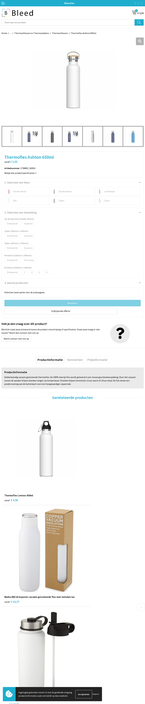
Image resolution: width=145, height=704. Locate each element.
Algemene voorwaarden (85, 666)
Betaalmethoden (9, 675)
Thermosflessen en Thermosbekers (31, 33)
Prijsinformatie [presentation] (97, 360)
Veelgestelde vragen (84, 627)
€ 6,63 (82, 569)
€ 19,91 (11, 573)
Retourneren (7, 679)
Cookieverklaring (82, 671)
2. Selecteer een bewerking (20, 212)
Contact (5, 666)
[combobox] (68, 22)
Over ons (78, 623)
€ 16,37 (82, 485)
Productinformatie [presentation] (50, 360)
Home (4, 33)
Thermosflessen (60, 33)
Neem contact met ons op (16, 338)
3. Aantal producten (16, 283)
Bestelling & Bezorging (12, 671)
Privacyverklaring (82, 675)
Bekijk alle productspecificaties (20, 173)
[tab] (50, 359)
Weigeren (95, 694)
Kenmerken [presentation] (75, 360)
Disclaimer (79, 679)
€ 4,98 (11, 481)
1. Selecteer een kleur (17, 182)
